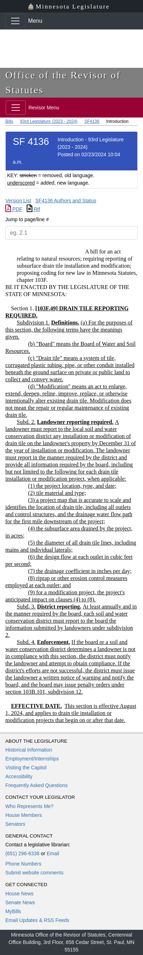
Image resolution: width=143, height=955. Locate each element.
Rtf (33, 209)
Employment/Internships (32, 759)
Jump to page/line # (27, 219)
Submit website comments (34, 872)
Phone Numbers (23, 864)
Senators (15, 824)
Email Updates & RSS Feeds (37, 920)
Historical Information (28, 750)
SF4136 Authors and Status (65, 200)
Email (53, 853)
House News (19, 893)
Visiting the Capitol (26, 767)
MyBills (13, 911)
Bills (9, 121)
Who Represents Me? (29, 806)
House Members (23, 815)
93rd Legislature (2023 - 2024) (48, 121)
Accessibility (18, 776)
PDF (13, 209)
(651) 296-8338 (22, 853)
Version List (18, 200)
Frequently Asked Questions (36, 785)
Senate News (20, 902)
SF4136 (91, 121)
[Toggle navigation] (15, 21)
